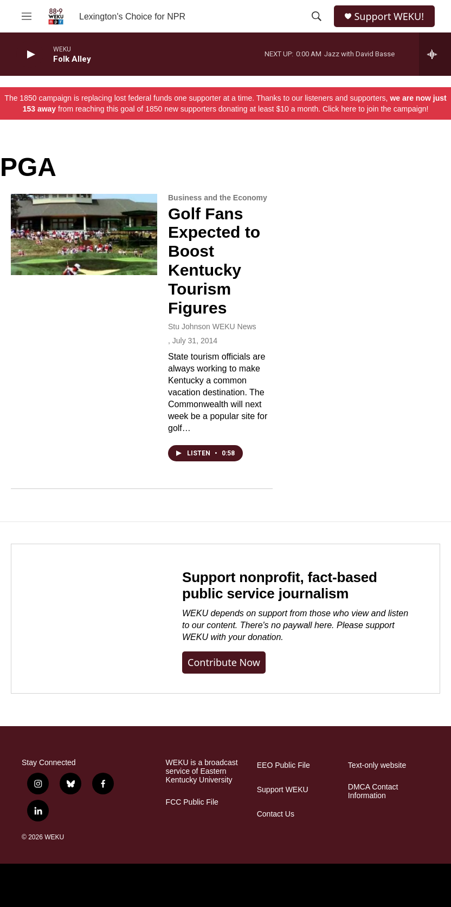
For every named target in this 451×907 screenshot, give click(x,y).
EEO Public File (283, 765)
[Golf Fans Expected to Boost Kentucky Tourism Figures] (84, 234)
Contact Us (275, 814)
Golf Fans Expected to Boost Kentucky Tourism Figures (214, 261)
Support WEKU (282, 790)
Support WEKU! (389, 16)
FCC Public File (192, 802)
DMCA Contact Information (373, 791)
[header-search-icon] (316, 16)
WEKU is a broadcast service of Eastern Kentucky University (202, 771)
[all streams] (435, 54)
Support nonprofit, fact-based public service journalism (279, 585)
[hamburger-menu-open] (26, 16)
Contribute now (224, 662)
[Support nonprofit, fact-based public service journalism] (85, 618)
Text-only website (377, 765)
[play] (29, 54)
